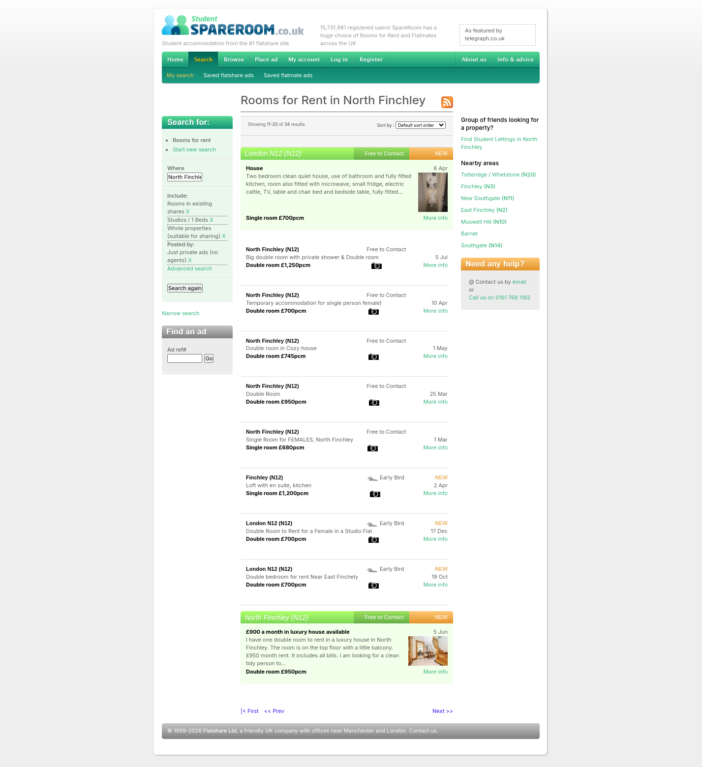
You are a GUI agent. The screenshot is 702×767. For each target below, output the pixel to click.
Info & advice (516, 59)
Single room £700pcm (275, 217)
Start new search (194, 149)
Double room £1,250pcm (278, 265)
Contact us (422, 730)
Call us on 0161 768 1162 (499, 297)
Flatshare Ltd (220, 730)
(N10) (484, 221)
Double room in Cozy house (281, 348)
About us (474, 59)
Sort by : (411, 125)
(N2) (484, 209)
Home (175, 59)
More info (435, 217)
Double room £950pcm (276, 401)
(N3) (478, 186)
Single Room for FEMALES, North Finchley (299, 439)
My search (180, 75)
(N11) (487, 198)
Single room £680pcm (275, 447)
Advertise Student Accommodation (266, 59)
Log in (339, 59)
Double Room (263, 393)
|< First (250, 711)
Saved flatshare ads (229, 75)
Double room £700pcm (276, 310)
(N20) (498, 174)
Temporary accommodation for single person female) (314, 302)
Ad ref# (176, 349)
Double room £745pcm (275, 356)
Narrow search (180, 313)
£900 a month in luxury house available (298, 631)
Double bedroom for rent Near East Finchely (302, 576)
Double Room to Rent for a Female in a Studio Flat (309, 531)
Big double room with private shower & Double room (312, 257)
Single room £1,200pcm (277, 493)
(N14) (481, 245)
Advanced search (189, 268)
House (254, 168)
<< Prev (274, 711)
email (519, 281)
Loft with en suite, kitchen (278, 485)
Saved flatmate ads (288, 75)
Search (203, 60)
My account (304, 59)
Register (371, 59)
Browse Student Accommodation (233, 59)
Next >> (442, 711)
